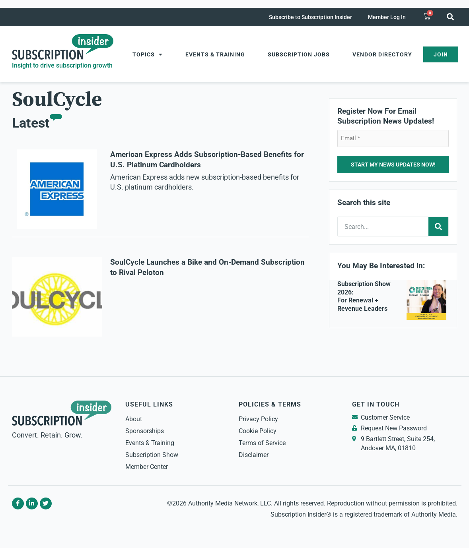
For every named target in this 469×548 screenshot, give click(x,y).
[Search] (438, 226)
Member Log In (387, 17)
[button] (450, 16)
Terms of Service (262, 443)
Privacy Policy (258, 419)
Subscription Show (151, 455)
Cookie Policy (257, 431)
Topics (147, 54)
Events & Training (215, 54)
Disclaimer (254, 455)
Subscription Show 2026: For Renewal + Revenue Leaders (364, 296)
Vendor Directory (382, 54)
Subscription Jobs (299, 54)
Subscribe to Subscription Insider (310, 17)
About (133, 419)
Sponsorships (144, 431)
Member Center (146, 467)
